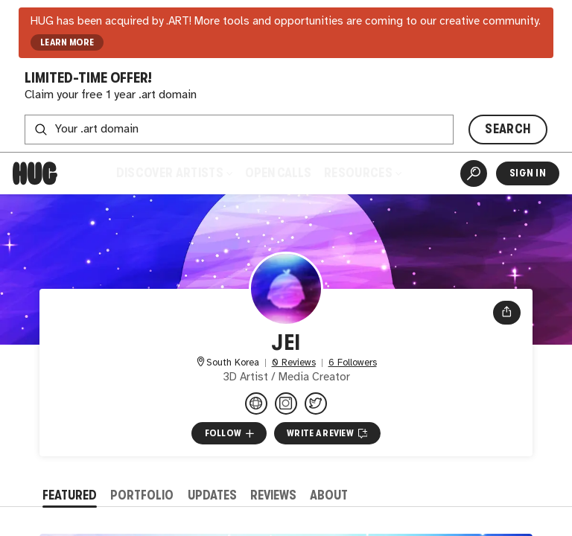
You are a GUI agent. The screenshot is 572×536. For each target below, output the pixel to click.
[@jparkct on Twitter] (316, 403)
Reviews (273, 495)
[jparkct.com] (256, 403)
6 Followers (352, 363)
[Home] (35, 173)
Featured (69, 495)
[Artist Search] (473, 173)
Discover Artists (174, 173)
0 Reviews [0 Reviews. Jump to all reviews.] (294, 363)
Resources (362, 173)
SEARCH (507, 129)
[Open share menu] (507, 313)
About (329, 495)
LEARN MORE (67, 42)
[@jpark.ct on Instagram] (286, 403)
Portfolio (142, 495)
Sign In (527, 173)
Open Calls (278, 173)
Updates (212, 495)
